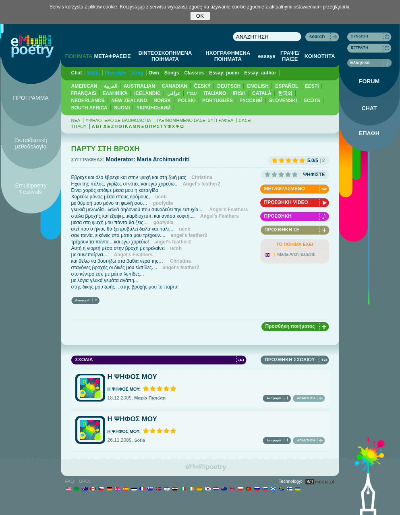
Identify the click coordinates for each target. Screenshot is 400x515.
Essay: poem (224, 73)
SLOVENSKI (283, 100)
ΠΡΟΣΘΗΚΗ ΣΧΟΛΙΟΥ (290, 360)
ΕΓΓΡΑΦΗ (359, 47)
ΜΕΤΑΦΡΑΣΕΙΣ (112, 56)
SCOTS (312, 100)
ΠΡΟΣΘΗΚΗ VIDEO (286, 202)
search (317, 36)
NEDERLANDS (88, 100)
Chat (76, 73)
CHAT (369, 108)
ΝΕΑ (76, 120)
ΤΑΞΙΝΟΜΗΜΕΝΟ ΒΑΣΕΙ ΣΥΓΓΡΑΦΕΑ (194, 120)
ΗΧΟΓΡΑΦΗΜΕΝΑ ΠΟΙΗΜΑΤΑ (227, 56)
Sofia (139, 440)
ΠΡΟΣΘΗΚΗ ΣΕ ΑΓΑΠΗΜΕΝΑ (282, 231)
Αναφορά (82, 300)
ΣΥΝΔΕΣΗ (359, 36)
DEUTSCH (228, 86)
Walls (93, 73)
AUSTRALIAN (139, 86)
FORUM (369, 81)
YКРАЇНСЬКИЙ (154, 108)
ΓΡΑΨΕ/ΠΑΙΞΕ (290, 56)
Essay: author (260, 73)
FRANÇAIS (83, 93)
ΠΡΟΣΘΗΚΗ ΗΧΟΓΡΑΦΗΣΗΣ (282, 217)
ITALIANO (215, 93)
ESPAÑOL (286, 86)
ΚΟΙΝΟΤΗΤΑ (320, 56)
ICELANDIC (147, 93)
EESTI (312, 86)
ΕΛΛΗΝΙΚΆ (115, 93)
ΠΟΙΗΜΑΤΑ (78, 56)
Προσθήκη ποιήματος (290, 326)
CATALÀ (262, 93)
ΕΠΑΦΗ (369, 133)
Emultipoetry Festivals (31, 188)
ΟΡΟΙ (84, 481)
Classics (194, 73)
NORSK (162, 100)
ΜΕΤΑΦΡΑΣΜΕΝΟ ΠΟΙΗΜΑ (284, 190)
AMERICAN (84, 86)
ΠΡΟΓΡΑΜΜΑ (30, 98)
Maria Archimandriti (296, 254)
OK (200, 16)
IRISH (239, 93)
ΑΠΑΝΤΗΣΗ (306, 398)
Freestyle (115, 73)
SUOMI (122, 108)
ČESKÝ (202, 86)
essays (266, 56)
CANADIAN (174, 86)
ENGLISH (258, 86)
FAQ (69, 481)
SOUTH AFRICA (89, 108)
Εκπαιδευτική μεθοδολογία (30, 143)
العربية (110, 86)
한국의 (285, 93)
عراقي (173, 93)
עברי (192, 93)
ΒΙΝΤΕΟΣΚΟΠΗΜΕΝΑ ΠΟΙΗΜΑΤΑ (165, 56)
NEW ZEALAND (129, 100)
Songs (171, 73)
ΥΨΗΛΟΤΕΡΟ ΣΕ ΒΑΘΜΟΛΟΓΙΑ (118, 120)
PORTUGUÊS (217, 100)
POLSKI (187, 100)
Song (137, 73)
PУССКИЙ (250, 100)
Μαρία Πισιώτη (150, 398)
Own (154, 73)
